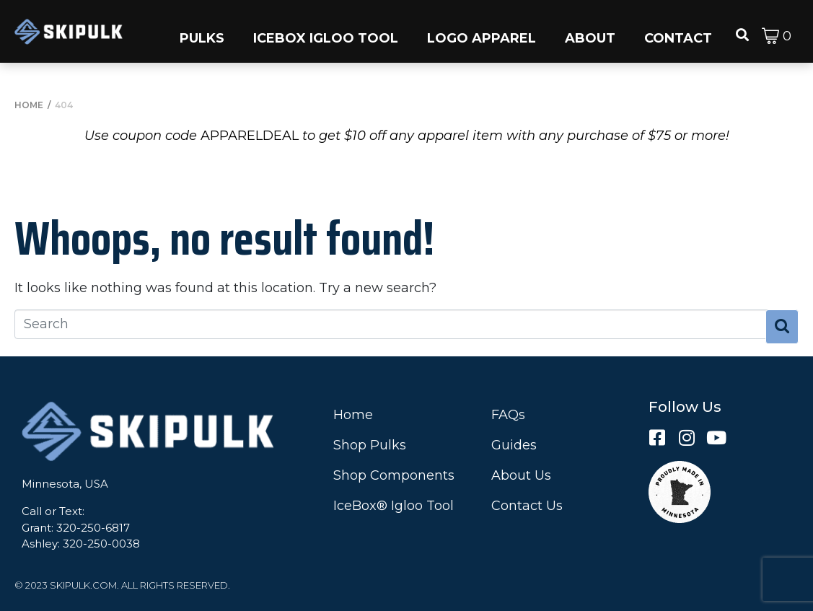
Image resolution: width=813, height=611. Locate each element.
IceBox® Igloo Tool (393, 506)
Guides (514, 445)
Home (353, 415)
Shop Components (393, 475)
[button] (202, 31)
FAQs (508, 415)
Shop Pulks (369, 445)
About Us (521, 475)
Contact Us (527, 506)
